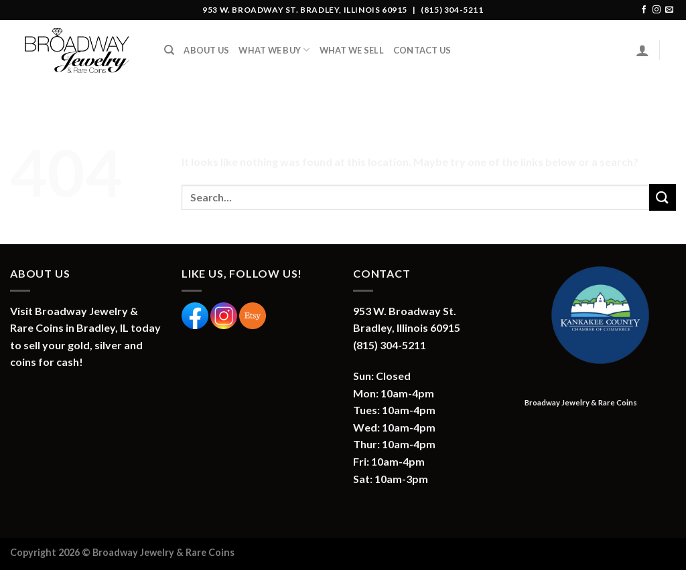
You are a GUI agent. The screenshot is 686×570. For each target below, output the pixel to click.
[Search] (169, 50)
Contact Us (422, 50)
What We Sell (352, 50)
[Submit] (662, 197)
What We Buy (274, 49)
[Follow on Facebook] (644, 10)
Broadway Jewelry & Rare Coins (581, 402)
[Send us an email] (669, 10)
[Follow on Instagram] (657, 10)
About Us (206, 50)
